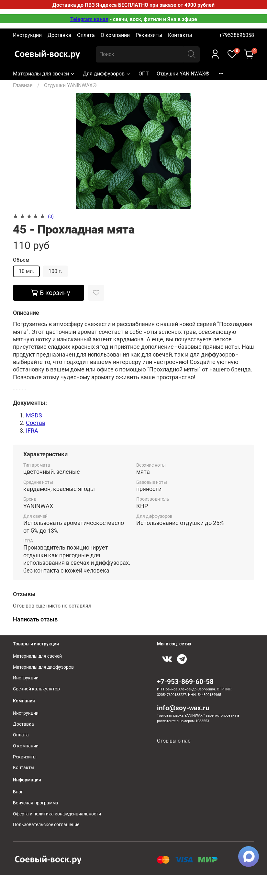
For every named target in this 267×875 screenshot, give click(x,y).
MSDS (34, 415)
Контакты (180, 35)
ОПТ (144, 74)
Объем (21, 260)
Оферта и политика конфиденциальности (57, 814)
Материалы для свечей (44, 74)
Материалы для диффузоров (43, 667)
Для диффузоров (107, 74)
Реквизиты (149, 35)
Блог (18, 792)
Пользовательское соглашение (46, 824)
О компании (115, 35)
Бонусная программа (35, 803)
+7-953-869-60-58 (185, 682)
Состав (35, 422)
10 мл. (26, 271)
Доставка (59, 35)
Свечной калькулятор (36, 689)
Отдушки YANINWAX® (183, 74)
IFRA (32, 430)
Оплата (86, 35)
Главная (23, 85)
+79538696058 (236, 35)
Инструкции (27, 35)
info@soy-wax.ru (183, 708)
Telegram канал (89, 19)
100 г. (55, 271)
